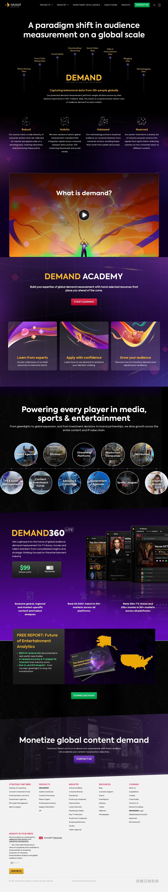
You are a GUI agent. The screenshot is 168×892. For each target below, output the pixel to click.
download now (84, 696)
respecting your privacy (18, 839)
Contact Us (142, 5)
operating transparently (18, 841)
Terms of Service (78, 881)
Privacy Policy (90, 881)
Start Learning (84, 302)
